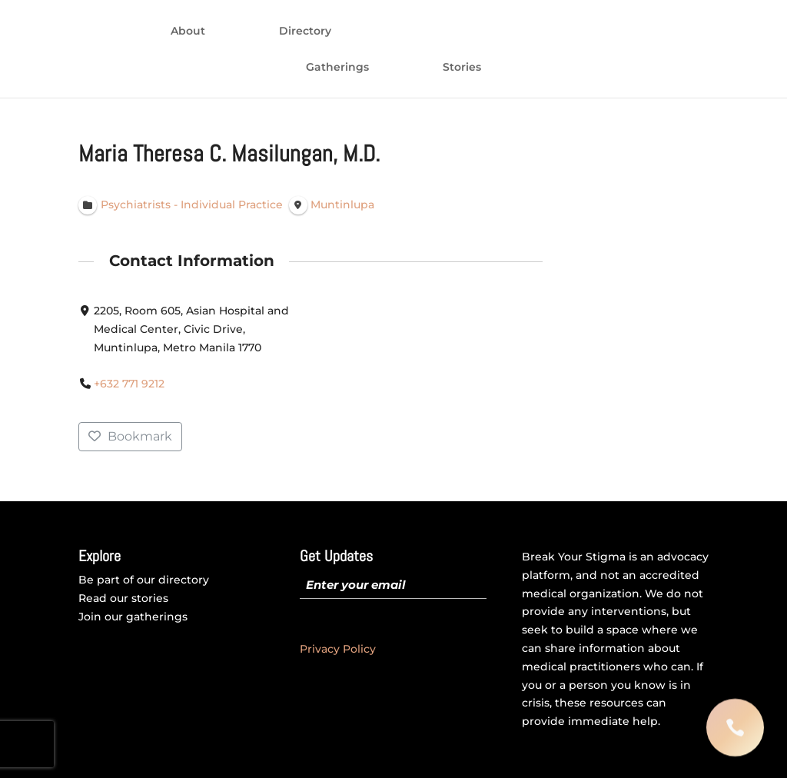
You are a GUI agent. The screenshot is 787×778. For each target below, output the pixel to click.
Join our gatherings (133, 616)
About (188, 31)
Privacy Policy (338, 649)
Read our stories (123, 598)
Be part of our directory (143, 580)
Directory (305, 31)
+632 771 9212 (130, 384)
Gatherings (337, 68)
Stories (462, 68)
